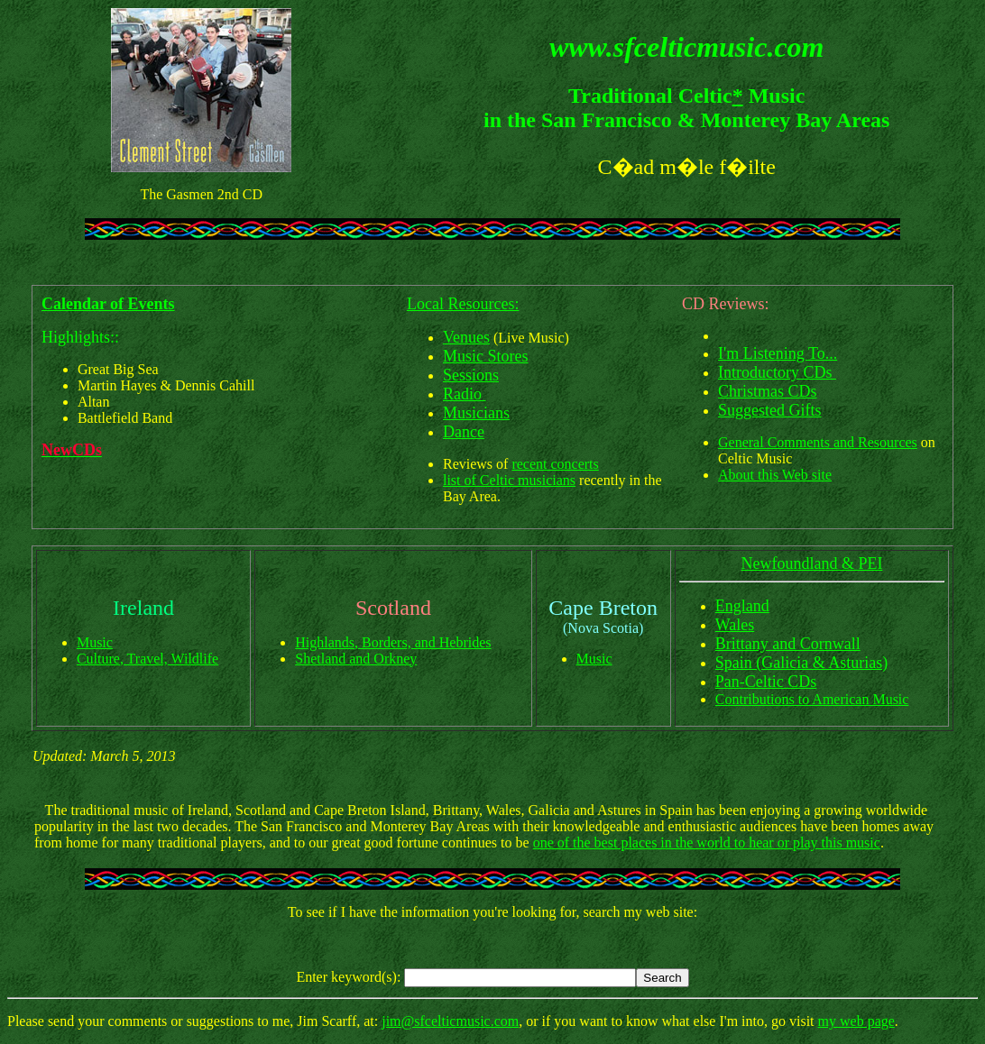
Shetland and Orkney (356, 658)
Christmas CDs (767, 391)
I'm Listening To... (777, 353)
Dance (463, 432)
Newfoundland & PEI (811, 563)
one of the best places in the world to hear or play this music (706, 842)
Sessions (471, 375)
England (742, 606)
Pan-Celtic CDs (766, 682)
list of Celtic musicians (509, 480)
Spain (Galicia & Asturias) (801, 663)
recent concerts (554, 464)
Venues (466, 337)
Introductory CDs (777, 372)
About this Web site (775, 474)
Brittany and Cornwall (788, 644)
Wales (735, 625)
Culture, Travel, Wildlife (147, 658)
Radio (464, 394)
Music (95, 642)
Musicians (476, 413)
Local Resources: (463, 304)
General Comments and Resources (817, 442)
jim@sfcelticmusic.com (450, 1021)
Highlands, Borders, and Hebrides (393, 642)
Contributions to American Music (812, 699)
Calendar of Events (108, 304)
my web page (856, 1021)
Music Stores (486, 356)
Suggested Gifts (770, 410)
